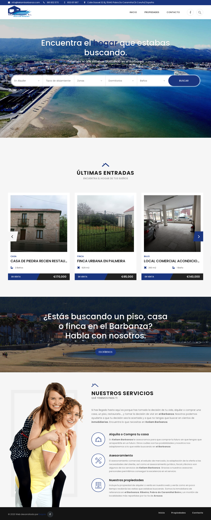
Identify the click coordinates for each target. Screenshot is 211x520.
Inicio (161, 512)
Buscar (184, 80)
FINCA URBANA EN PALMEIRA (101, 261)
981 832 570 (52, 2)
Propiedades (178, 512)
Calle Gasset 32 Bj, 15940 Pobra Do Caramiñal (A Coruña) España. (119, 2)
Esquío (42, 514)
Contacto (197, 512)
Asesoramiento (121, 455)
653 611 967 (73, 2)
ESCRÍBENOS (105, 352)
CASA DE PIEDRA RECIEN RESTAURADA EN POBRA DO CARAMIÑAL (65, 261)
